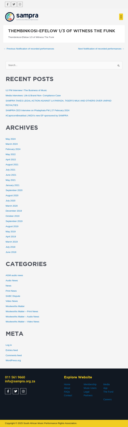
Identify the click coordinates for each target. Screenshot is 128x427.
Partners (88, 395)
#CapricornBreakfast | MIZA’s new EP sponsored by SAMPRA (37, 115)
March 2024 (12, 144)
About (67, 388)
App (105, 388)
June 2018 (11, 252)
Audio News (12, 280)
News (8, 285)
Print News (11, 291)
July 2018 (11, 247)
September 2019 (14, 221)
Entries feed (12, 350)
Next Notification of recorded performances (101, 48)
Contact (68, 395)
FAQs (67, 391)
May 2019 (11, 231)
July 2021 (11, 169)
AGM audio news (14, 275)
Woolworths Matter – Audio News (22, 316)
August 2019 (12, 226)
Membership (90, 384)
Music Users (90, 388)
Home (67, 384)
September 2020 (14, 190)
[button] (121, 17)
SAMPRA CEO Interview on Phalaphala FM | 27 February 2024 (38, 110)
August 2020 (12, 195)
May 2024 (11, 139)
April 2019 (11, 236)
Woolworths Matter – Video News (22, 321)
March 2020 (12, 206)
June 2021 (11, 175)
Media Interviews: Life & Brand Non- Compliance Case (33, 95)
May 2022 (11, 154)
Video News (12, 301)
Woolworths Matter (15, 306)
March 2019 (12, 241)
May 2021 (11, 180)
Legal (86, 391)
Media (106, 384)
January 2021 (13, 185)
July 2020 (11, 200)
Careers (107, 399)
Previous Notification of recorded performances (29, 48)
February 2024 (13, 149)
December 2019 (14, 211)
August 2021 (12, 164)
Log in (9, 345)
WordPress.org (13, 360)
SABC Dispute (13, 296)
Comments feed (14, 355)
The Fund (108, 391)
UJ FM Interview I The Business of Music (26, 90)
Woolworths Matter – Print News (22, 311)
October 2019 (13, 216)
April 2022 (11, 159)
